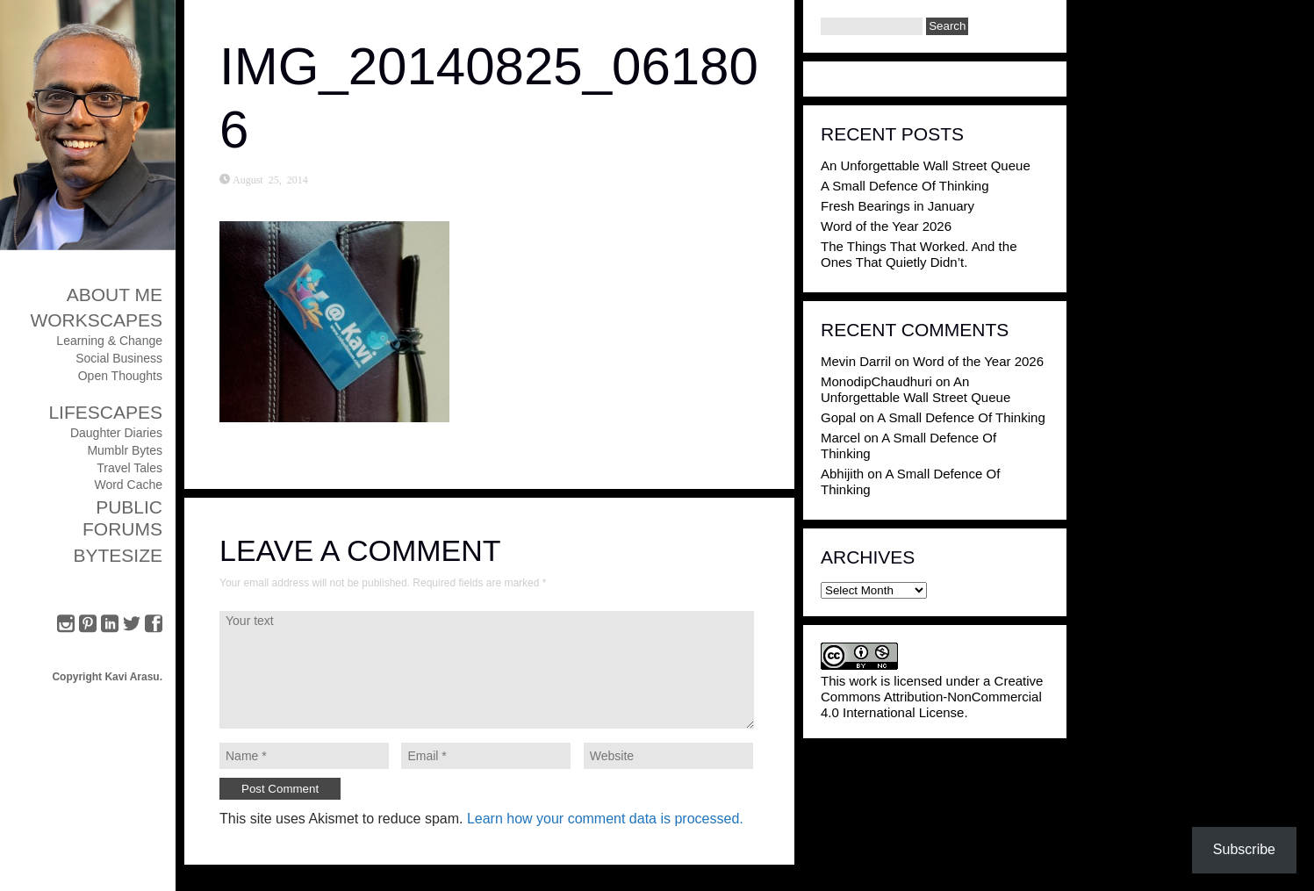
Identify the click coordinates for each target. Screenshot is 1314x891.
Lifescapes (105, 412)
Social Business (118, 358)
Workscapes (96, 320)
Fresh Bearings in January (897, 205)
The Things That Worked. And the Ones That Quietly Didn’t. (918, 254)
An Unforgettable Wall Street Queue (925, 165)
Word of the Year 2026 (886, 226)
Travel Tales (129, 468)
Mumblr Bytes (124, 450)
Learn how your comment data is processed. (605, 818)
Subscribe (1244, 849)
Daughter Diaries (116, 433)
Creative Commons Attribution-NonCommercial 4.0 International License (932, 696)
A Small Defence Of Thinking (904, 185)
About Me (114, 294)
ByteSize (117, 555)
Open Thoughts (120, 376)
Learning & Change (109, 341)
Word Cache (128, 485)
